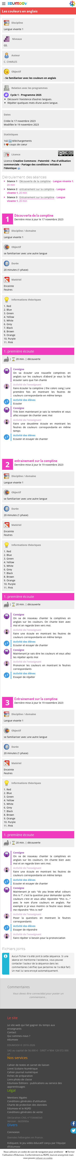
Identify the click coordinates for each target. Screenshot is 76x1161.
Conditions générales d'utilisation (26, 1101)
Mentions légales (17, 1097)
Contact (11, 1032)
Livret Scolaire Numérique (22, 1068)
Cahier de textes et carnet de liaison (28, 1065)
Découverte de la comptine (35, 181)
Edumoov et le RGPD (19, 1108)
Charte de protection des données (27, 1104)
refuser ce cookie (44, 1158)
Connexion (13, 1132)
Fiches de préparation (20, 1075)
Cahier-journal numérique (22, 1072)
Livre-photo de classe (19, 1079)
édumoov (12, 1039)
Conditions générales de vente (25, 1112)
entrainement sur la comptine (36, 189)
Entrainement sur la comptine (36, 197)
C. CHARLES (10, 61)
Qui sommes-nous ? (18, 1036)
